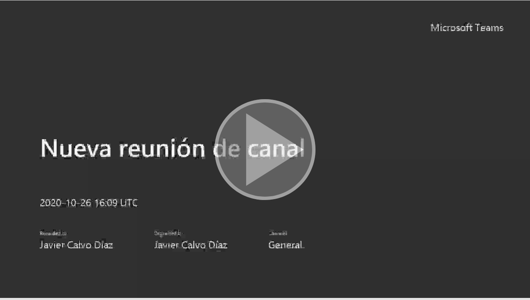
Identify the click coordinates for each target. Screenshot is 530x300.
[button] (265, 150)
